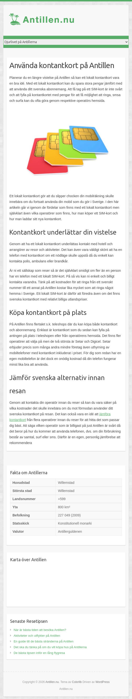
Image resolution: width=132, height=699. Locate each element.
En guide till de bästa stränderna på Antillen (43, 641)
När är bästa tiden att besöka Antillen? (40, 630)
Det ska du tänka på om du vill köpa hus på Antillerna (50, 647)
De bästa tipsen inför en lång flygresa (39, 653)
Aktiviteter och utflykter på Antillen (37, 635)
